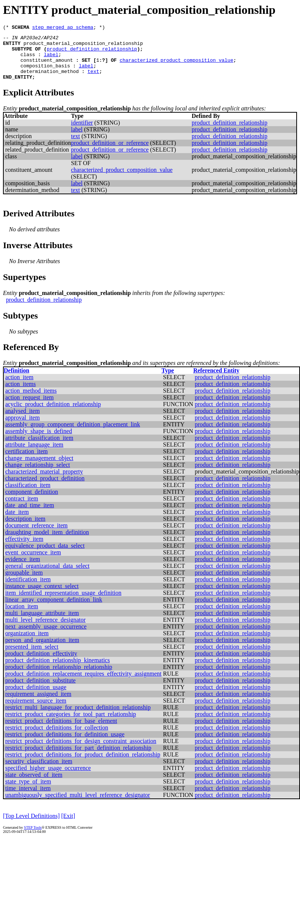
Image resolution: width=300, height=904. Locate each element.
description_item (25, 529)
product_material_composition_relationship (83, 46)
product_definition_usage (36, 697)
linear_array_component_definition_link (53, 609)
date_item (17, 522)
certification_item (26, 461)
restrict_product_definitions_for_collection (56, 737)
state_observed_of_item (33, 785)
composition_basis (45, 73)
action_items (20, 394)
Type (167, 380)
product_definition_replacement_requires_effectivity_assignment (83, 684)
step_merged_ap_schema (62, 28)
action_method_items (31, 401)
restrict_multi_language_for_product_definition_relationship (78, 717)
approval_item (22, 427)
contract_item (21, 508)
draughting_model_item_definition (47, 542)
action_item (19, 387)
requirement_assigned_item (38, 704)
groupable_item (24, 582)
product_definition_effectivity (41, 663)
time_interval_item (28, 798)
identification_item (28, 589)
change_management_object (39, 468)
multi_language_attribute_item (42, 623)
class (28, 60)
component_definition (31, 502)
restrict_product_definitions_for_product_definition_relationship (82, 764)
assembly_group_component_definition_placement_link (72, 434)
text (93, 80)
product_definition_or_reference (110, 153)
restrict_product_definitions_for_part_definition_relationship (78, 758)
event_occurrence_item (33, 562)
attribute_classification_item (39, 448)
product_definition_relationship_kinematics (57, 670)
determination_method (50, 80)
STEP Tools (32, 837)
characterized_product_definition (44, 488)
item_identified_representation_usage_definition (63, 603)
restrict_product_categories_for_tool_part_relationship (70, 724)
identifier (82, 133)
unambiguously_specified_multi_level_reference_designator (77, 805)
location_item (21, 616)
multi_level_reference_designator (45, 630)
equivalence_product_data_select (44, 556)
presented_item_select (31, 657)
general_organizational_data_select (47, 576)
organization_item (27, 643)
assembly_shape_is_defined (38, 441)
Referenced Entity (216, 380)
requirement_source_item (36, 710)
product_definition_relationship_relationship (58, 677)
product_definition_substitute (40, 690)
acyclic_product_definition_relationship (53, 414)
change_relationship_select (37, 475)
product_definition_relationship (92, 53)
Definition (16, 380)
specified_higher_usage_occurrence (48, 778)
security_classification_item (38, 771)
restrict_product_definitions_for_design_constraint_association (80, 751)
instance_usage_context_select (41, 596)
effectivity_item (24, 549)
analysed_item (22, 421)
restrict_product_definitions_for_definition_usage (64, 744)
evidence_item (22, 569)
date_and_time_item (29, 515)
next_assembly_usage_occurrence (46, 636)
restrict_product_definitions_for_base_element (61, 731)
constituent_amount (47, 66)
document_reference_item (36, 535)
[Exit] (68, 826)
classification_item (27, 495)
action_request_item (29, 407)
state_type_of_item (28, 791)
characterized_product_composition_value (176, 66)
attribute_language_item (34, 454)
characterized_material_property (44, 481)
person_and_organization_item (42, 650)
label (51, 60)
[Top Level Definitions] (31, 826)
